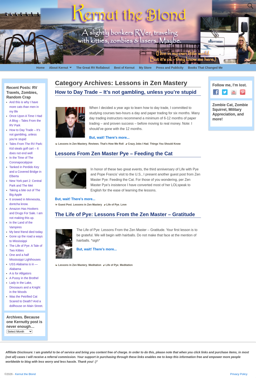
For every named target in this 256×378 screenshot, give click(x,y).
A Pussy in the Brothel (23, 278)
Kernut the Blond (25, 374)
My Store (145, 67)
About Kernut (58, 67)
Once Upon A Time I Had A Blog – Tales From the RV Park (25, 120)
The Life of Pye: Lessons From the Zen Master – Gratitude (125, 214)
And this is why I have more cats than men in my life (24, 106)
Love (124, 204)
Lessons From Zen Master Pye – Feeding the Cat (114, 153)
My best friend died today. (26, 232)
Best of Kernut (124, 67)
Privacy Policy (239, 374)
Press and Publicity (169, 67)
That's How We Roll (112, 143)
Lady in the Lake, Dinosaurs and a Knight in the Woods (24, 287)
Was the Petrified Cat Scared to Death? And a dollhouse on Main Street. (26, 301)
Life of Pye (112, 204)
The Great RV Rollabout (93, 67)
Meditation (95, 265)
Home (40, 67)
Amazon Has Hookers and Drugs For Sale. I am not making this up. (25, 213)
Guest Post (65, 204)
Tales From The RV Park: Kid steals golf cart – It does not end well (26, 148)
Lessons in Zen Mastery (72, 143)
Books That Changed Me (205, 67)
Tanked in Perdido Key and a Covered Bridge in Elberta (25, 171)
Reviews (94, 143)
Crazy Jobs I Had (138, 143)
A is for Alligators (20, 273)
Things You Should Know (165, 143)
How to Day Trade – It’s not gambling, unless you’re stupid (126, 92)
